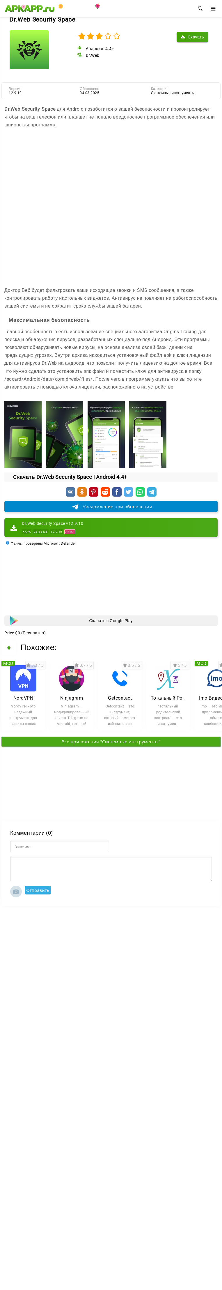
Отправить (37, 890)
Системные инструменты (173, 93)
